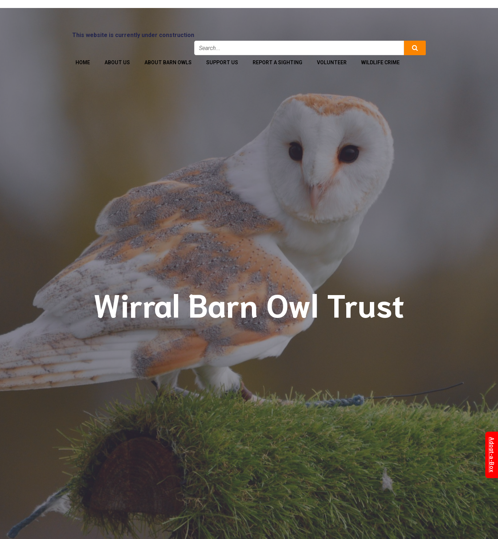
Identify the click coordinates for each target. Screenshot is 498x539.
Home (82, 62)
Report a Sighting (277, 62)
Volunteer (332, 62)
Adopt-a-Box (491, 455)
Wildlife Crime (380, 62)
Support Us (222, 62)
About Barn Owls (168, 62)
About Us (117, 62)
